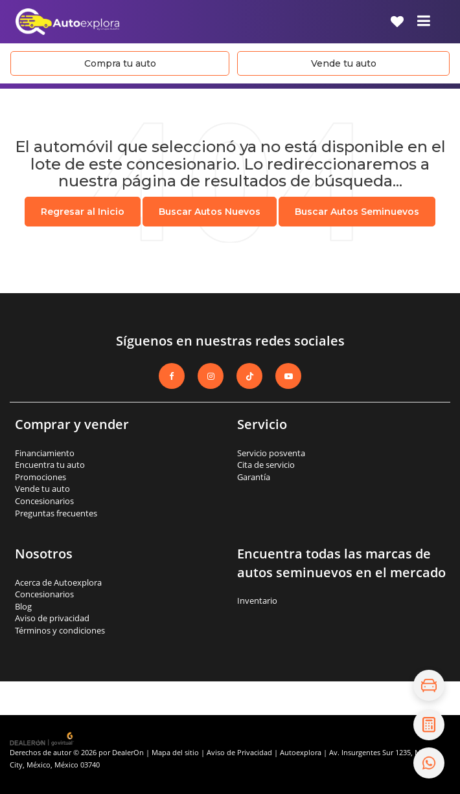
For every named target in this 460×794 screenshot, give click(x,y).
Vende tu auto (343, 63)
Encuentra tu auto (50, 464)
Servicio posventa (271, 453)
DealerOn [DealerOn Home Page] (128, 752)
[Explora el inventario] (428, 685)
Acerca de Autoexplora (58, 582)
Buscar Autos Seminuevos (357, 211)
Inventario (257, 600)
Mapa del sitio (175, 752)
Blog (23, 606)
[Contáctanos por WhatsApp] (428, 762)
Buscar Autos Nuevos (209, 211)
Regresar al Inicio (82, 211)
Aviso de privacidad (52, 618)
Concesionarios (44, 501)
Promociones (40, 477)
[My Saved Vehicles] (397, 22)
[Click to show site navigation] (424, 21)
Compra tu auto (120, 63)
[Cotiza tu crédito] (428, 724)
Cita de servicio (266, 464)
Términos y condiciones (60, 630)
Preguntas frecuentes (56, 513)
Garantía (253, 477)
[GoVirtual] (43, 738)
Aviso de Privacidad (239, 752)
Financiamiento (45, 453)
